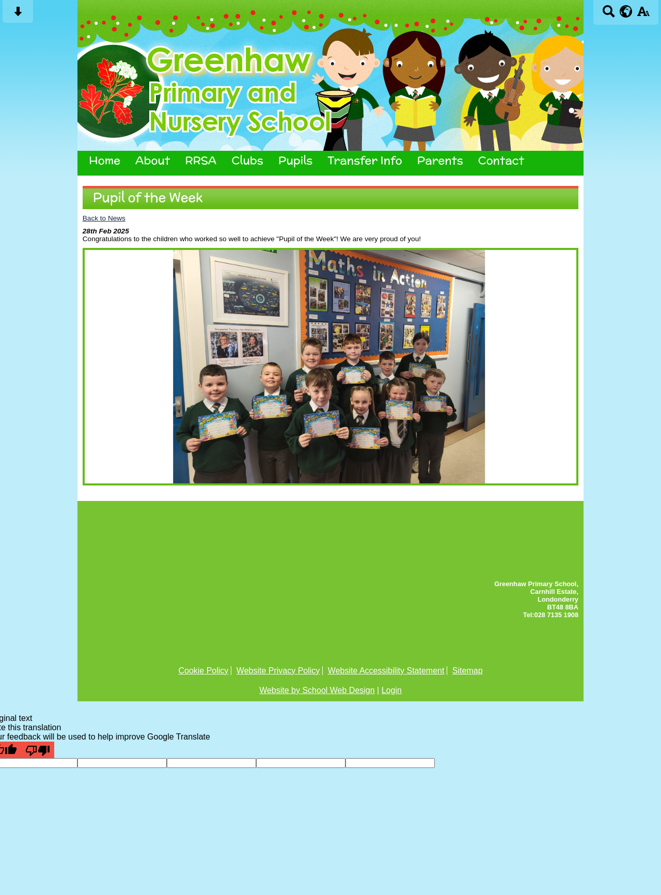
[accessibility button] (643, 14)
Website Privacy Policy (278, 670)
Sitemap (467, 670)
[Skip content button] (17, 14)
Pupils (295, 160)
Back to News (104, 218)
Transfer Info (364, 160)
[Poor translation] (37, 750)
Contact (501, 160)
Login (392, 690)
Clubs (247, 160)
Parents (440, 160)
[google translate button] (626, 11)
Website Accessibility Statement (386, 670)
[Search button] (608, 14)
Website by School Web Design (317, 690)
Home (104, 160)
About (152, 160)
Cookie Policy (203, 670)
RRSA (200, 160)
